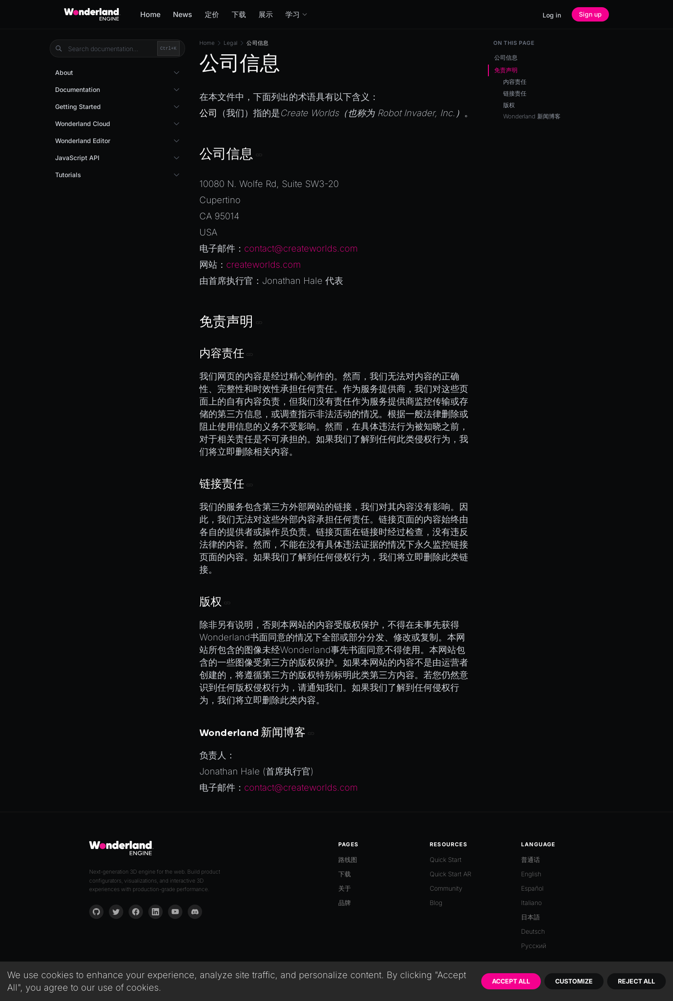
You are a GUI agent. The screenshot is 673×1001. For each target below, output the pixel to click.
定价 (212, 14)
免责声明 (506, 70)
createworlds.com (263, 264)
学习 (296, 14)
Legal (231, 42)
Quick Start (446, 859)
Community (446, 888)
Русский (533, 945)
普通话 (530, 859)
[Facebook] (136, 912)
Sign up (590, 14)
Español (532, 888)
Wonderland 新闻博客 (532, 116)
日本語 (530, 917)
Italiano (531, 902)
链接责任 (514, 93)
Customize (574, 981)
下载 (239, 14)
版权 (509, 105)
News (182, 14)
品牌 (344, 902)
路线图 (347, 859)
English (531, 874)
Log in (552, 15)
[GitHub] (96, 912)
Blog (436, 902)
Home (150, 14)
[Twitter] (116, 912)
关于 (344, 888)
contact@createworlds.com (301, 248)
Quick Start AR (450, 874)
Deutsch (533, 931)
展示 (266, 14)
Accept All (511, 981)
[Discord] (195, 912)
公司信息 (506, 57)
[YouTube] (175, 912)
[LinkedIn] (155, 912)
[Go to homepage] (92, 14)
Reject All (636, 981)
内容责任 (514, 81)
